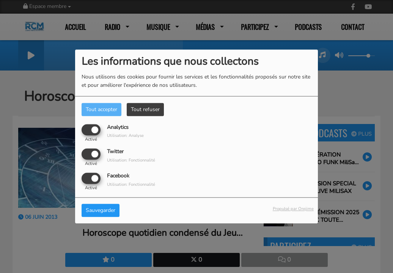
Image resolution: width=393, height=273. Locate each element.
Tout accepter (101, 109)
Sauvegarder (100, 210)
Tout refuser (145, 109)
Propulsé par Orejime (293, 209)
